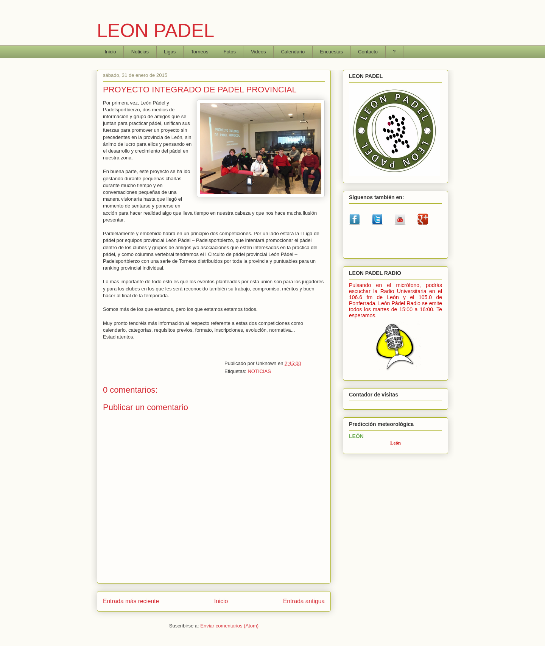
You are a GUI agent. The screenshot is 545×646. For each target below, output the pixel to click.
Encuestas (331, 52)
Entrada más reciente (131, 601)
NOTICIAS (259, 371)
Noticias (140, 52)
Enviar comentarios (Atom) (229, 626)
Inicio (110, 52)
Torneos (199, 52)
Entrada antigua (304, 601)
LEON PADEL (155, 30)
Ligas (170, 52)
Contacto (368, 52)
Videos (258, 52)
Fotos (229, 52)
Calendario (293, 52)
